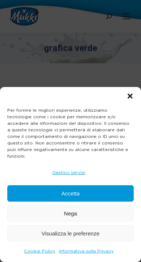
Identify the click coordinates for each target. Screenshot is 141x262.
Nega (70, 213)
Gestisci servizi (68, 172)
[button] (130, 96)
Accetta (70, 193)
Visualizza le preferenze (70, 233)
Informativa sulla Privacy (86, 251)
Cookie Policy (39, 251)
